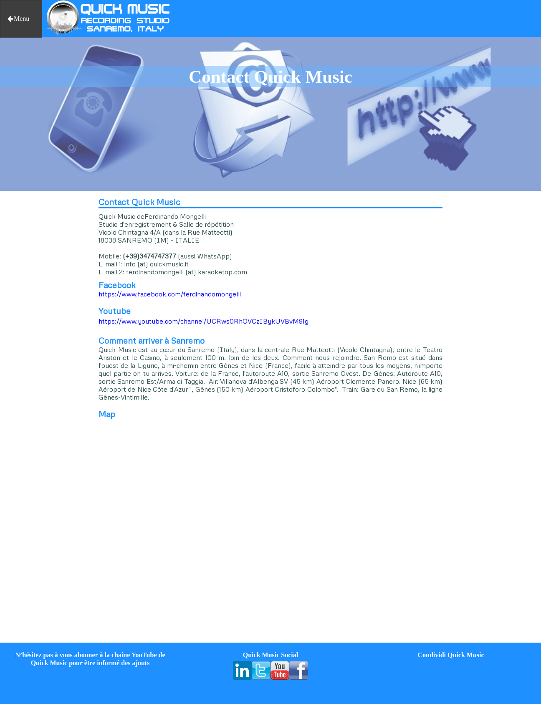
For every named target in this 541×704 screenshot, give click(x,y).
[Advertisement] (45, 318)
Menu (18, 18)
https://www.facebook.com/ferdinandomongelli (170, 294)
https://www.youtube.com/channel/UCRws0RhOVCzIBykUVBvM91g (203, 321)
